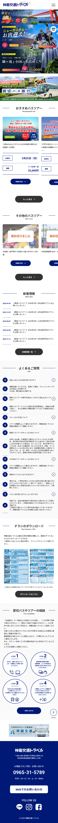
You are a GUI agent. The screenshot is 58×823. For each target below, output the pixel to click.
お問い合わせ (29, 710)
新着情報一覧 (29, 352)
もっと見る (29, 199)
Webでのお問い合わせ (29, 789)
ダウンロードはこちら (29, 594)
